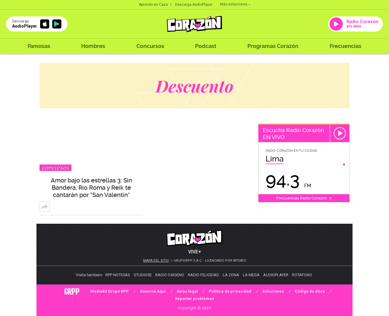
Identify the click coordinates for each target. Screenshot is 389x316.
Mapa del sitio (156, 261)
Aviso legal (187, 291)
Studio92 (143, 275)
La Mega (251, 275)
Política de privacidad (230, 291)
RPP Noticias (117, 275)
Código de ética (310, 291)
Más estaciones (235, 4)
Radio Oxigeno (169, 275)
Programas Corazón (272, 46)
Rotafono (302, 275)
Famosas (39, 46)
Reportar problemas (194, 298)
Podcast (205, 46)
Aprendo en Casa (153, 4)
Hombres (93, 46)
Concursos (150, 46)
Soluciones (273, 291)
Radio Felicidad (203, 275)
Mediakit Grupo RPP (109, 291)
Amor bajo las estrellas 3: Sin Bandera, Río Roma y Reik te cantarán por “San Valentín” (91, 188)
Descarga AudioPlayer (193, 4)
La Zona (231, 275)
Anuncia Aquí (153, 291)
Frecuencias (345, 46)
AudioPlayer (275, 275)
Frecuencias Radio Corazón (304, 198)
